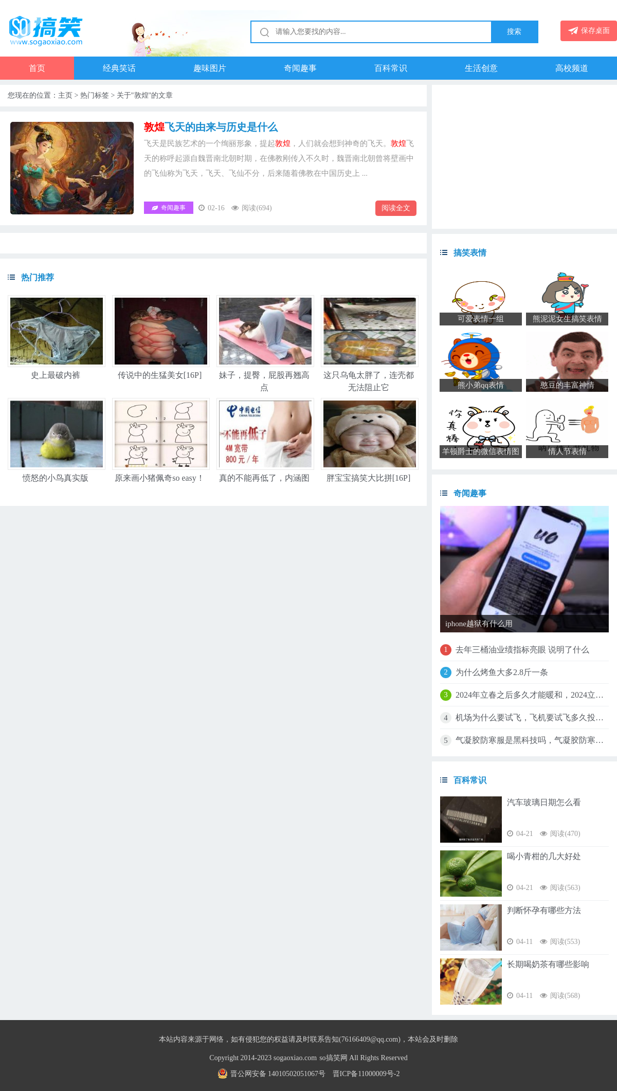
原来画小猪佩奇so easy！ (160, 478)
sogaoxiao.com (295, 1058)
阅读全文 (396, 208)
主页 (65, 95)
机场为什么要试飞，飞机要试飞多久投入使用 (532, 717)
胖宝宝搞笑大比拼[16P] (368, 478)
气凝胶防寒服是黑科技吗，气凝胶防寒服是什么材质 (532, 740)
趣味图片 (209, 68)
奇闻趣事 (300, 68)
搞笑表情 (469, 252)
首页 (37, 68)
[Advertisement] (524, 157)
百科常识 (390, 68)
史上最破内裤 (55, 375)
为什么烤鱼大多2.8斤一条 (502, 672)
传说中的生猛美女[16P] (160, 375)
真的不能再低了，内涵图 (264, 478)
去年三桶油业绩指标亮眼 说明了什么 (522, 649)
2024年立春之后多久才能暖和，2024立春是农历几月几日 (532, 694)
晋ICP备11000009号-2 (366, 1074)
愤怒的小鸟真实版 (55, 478)
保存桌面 (589, 30)
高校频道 (571, 68)
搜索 (514, 31)
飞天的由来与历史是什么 (211, 127)
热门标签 (94, 95)
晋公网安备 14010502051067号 (271, 1074)
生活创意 (481, 68)
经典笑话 (119, 68)
